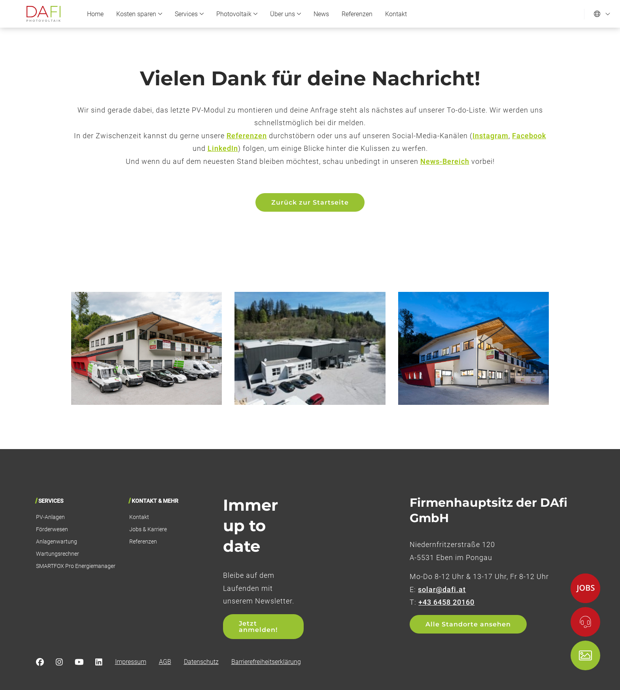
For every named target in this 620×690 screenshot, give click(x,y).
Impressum (130, 662)
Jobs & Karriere (148, 529)
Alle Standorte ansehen (468, 624)
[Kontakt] (585, 622)
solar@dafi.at (442, 589)
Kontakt (396, 14)
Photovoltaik (236, 14)
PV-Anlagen (50, 517)
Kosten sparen (139, 14)
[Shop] (585, 655)
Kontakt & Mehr (155, 501)
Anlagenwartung (56, 541)
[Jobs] (585, 588)
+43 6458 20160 (446, 602)
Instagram (490, 136)
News (321, 14)
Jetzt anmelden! (258, 627)
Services (189, 14)
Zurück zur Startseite (310, 202)
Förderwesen (52, 529)
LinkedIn (223, 148)
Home (95, 14)
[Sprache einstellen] (602, 14)
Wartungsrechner (57, 554)
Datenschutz (201, 662)
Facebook (529, 136)
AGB (165, 662)
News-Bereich (444, 161)
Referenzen (357, 14)
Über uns (285, 14)
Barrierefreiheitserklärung (266, 662)
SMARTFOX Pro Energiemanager (75, 566)
